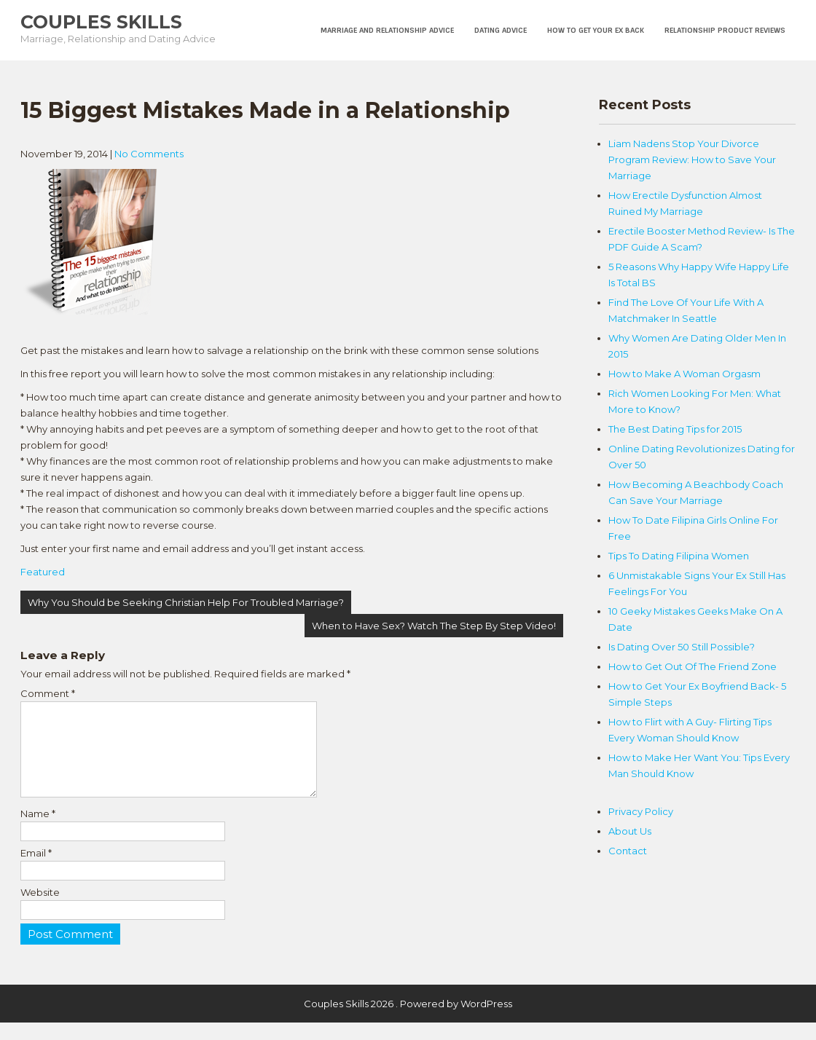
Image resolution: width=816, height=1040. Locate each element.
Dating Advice (500, 30)
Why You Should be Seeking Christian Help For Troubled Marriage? (186, 602)
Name (37, 831)
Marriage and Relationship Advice (387, 30)
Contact (627, 850)
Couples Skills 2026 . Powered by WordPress (408, 1021)
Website (40, 909)
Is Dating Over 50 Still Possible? (681, 647)
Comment (47, 693)
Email (36, 870)
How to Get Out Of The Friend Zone (692, 666)
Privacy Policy (640, 811)
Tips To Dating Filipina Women (678, 556)
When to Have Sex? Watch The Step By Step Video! (434, 625)
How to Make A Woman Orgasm (684, 373)
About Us (629, 831)
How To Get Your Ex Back (595, 30)
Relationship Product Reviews (724, 30)
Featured (42, 572)
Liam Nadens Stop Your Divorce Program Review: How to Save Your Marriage (692, 159)
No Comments (149, 153)
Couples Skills (101, 22)
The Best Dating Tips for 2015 (675, 429)
